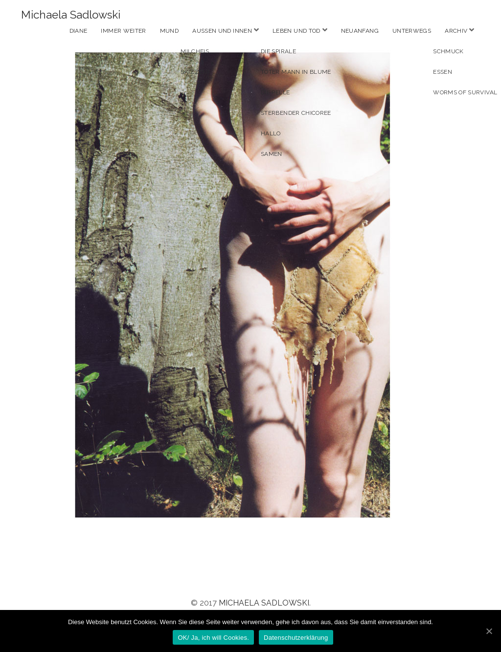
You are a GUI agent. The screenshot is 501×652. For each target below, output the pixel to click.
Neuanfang (360, 30)
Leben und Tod (296, 30)
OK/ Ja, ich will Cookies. (213, 637)
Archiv (456, 30)
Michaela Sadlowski (70, 14)
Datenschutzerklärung (296, 637)
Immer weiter (123, 30)
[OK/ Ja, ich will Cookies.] (489, 631)
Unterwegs (411, 30)
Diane (78, 30)
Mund (169, 30)
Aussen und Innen (222, 30)
